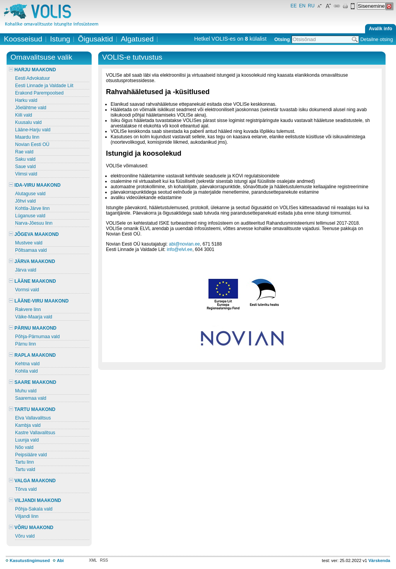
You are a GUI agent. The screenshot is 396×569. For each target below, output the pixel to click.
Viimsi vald (26, 174)
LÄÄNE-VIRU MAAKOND (38, 301)
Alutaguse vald (30, 193)
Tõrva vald (26, 489)
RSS (104, 560)
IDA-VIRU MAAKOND (35, 185)
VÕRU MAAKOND (31, 527)
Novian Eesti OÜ (32, 144)
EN (302, 6)
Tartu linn (24, 462)
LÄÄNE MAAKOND (32, 281)
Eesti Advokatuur (32, 78)
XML (93, 560)
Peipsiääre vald (31, 454)
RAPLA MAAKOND (32, 355)
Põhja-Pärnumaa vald (37, 336)
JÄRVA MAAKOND (32, 261)
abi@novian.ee (184, 244)
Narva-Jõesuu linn (34, 223)
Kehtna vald (27, 363)
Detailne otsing (376, 39)
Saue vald (25, 166)
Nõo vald (24, 447)
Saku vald (25, 159)
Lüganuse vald (30, 215)
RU (311, 6)
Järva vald (25, 270)
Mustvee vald (29, 243)
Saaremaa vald (30, 398)
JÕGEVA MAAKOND (34, 234)
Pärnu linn (25, 344)
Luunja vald (27, 440)
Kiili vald (23, 115)
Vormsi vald (27, 289)
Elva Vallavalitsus (33, 418)
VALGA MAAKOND (32, 480)
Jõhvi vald (25, 201)
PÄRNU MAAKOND (32, 328)
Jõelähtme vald (30, 107)
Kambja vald (28, 425)
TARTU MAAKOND (32, 409)
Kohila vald (26, 371)
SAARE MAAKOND (32, 382)
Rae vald (24, 152)
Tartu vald (25, 469)
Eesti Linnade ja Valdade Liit (44, 85)
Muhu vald (25, 391)
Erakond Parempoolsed (39, 93)
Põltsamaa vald (31, 250)
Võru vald (25, 536)
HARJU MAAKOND (32, 69)
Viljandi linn (27, 516)
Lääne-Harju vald (32, 129)
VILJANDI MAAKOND (35, 500)
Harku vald (26, 100)
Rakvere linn (28, 309)
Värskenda (379, 560)
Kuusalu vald (28, 122)
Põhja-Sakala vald (34, 509)
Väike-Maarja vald (33, 317)
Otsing (282, 39)
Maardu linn (27, 137)
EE (293, 6)
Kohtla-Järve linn (32, 208)
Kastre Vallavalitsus (35, 432)
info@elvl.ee (179, 249)
